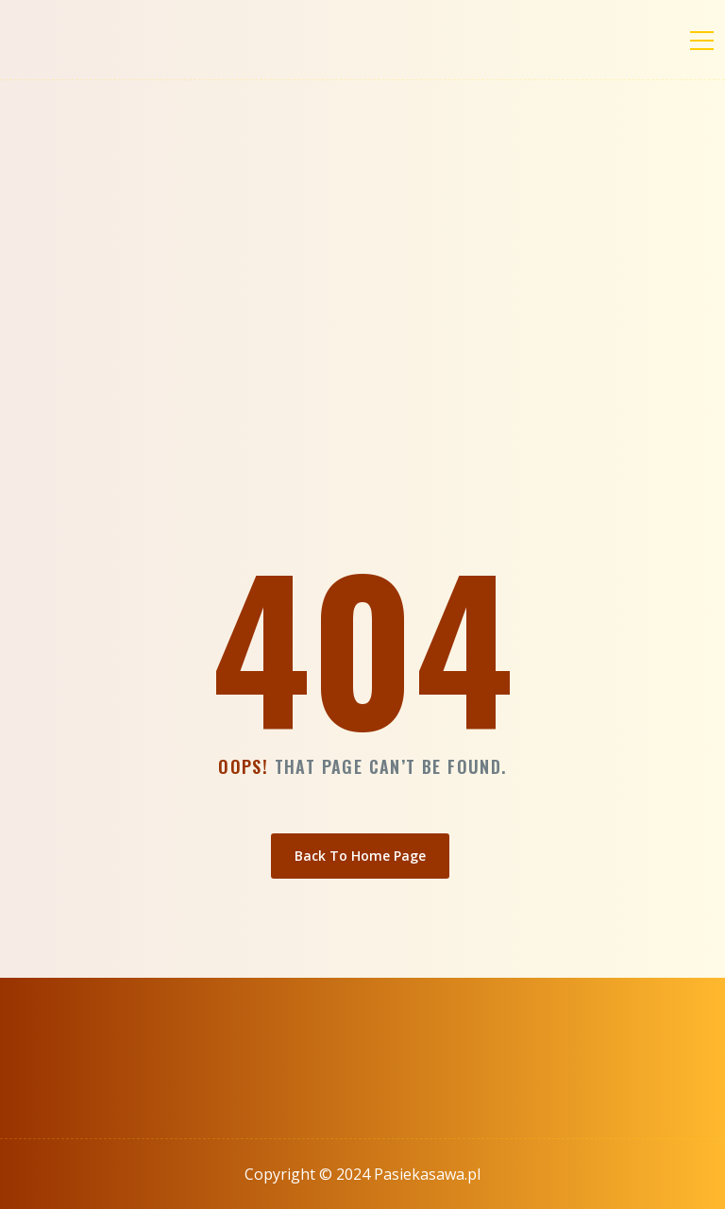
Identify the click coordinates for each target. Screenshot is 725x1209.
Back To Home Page (360, 856)
